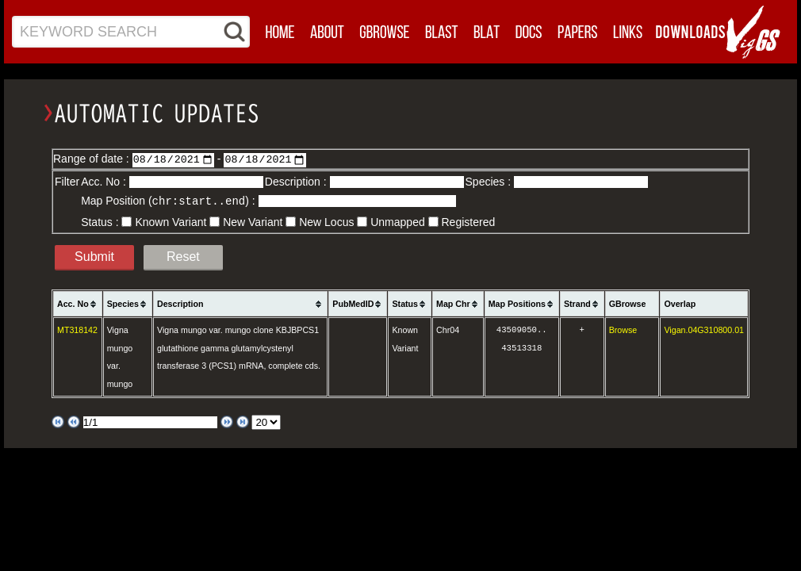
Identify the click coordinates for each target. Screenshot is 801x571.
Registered (469, 221)
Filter (67, 181)
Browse (623, 329)
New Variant (252, 221)
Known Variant (170, 221)
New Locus (326, 221)
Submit (94, 256)
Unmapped (397, 221)
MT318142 (77, 329)
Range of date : (92, 158)
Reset (183, 256)
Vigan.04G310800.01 (704, 329)
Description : (297, 181)
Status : (101, 221)
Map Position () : (169, 200)
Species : (490, 181)
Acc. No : (105, 181)
